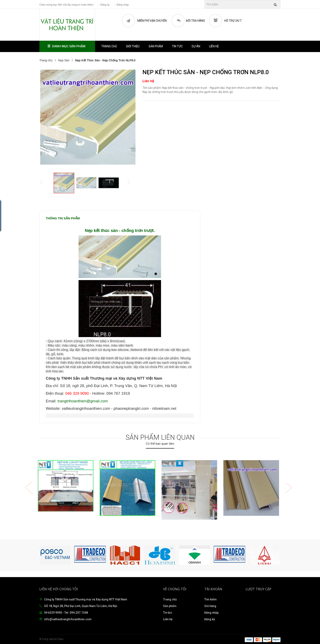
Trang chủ (170, 599)
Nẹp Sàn (63, 60)
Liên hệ (214, 46)
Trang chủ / (48, 60)
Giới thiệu (133, 46)
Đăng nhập (211, 612)
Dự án (196, 46)
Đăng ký (209, 619)
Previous (44, 182)
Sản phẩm (169, 606)
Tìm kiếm (210, 599)
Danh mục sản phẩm (67, 46)
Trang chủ (109, 46)
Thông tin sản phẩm (63, 218)
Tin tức (167, 612)
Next (131, 182)
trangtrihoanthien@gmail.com (83, 401)
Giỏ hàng (210, 606)
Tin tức (177, 46)
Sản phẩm (156, 46)
